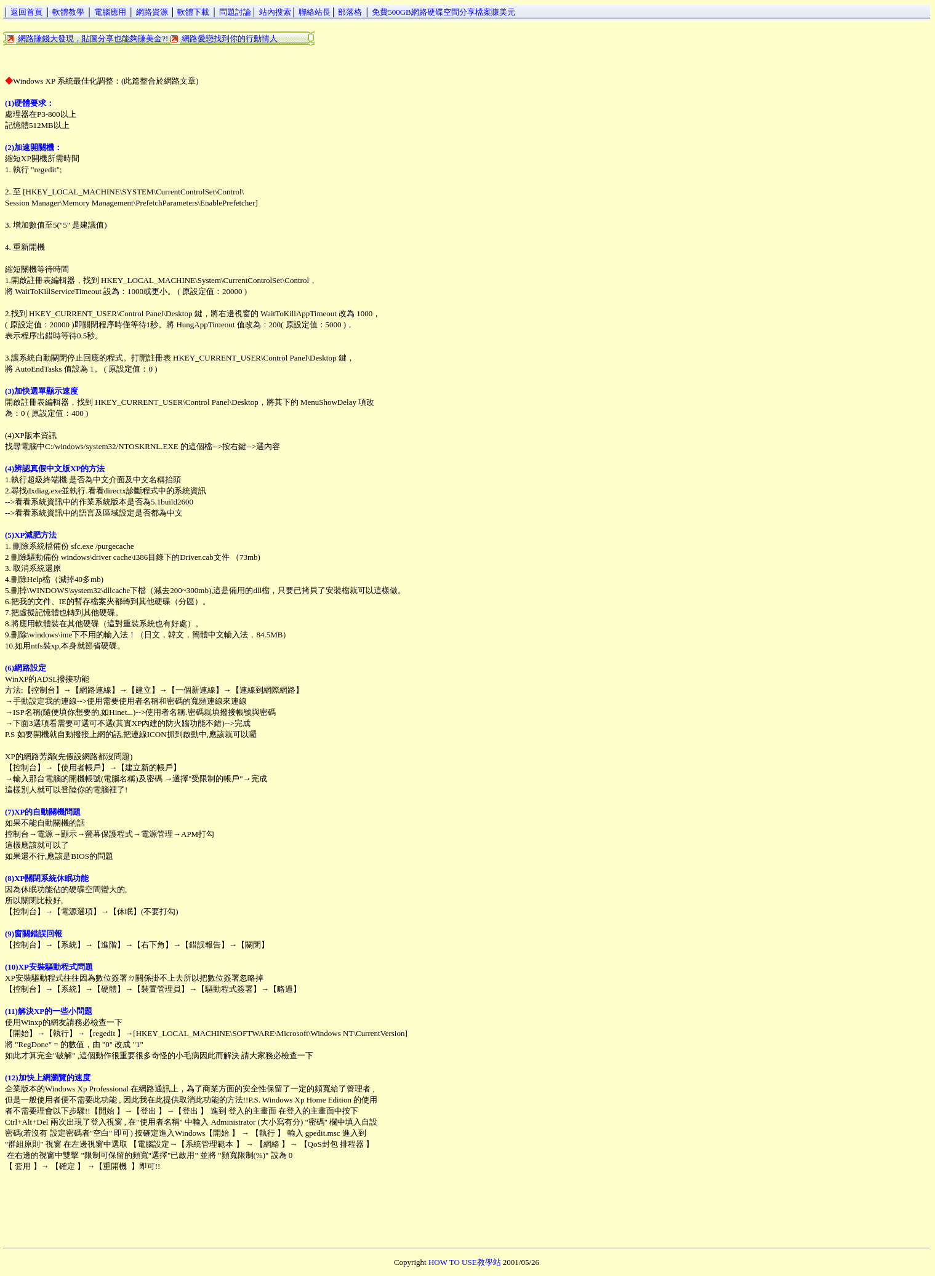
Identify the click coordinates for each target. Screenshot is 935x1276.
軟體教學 (68, 12)
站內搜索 (275, 12)
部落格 (350, 12)
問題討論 (235, 12)
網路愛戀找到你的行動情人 (230, 38)
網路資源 (152, 12)
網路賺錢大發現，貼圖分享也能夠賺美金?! (93, 38)
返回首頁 (26, 12)
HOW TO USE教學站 (464, 1262)
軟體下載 (193, 12)
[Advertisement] (227, 58)
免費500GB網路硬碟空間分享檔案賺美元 (443, 12)
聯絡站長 (315, 12)
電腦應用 (110, 12)
